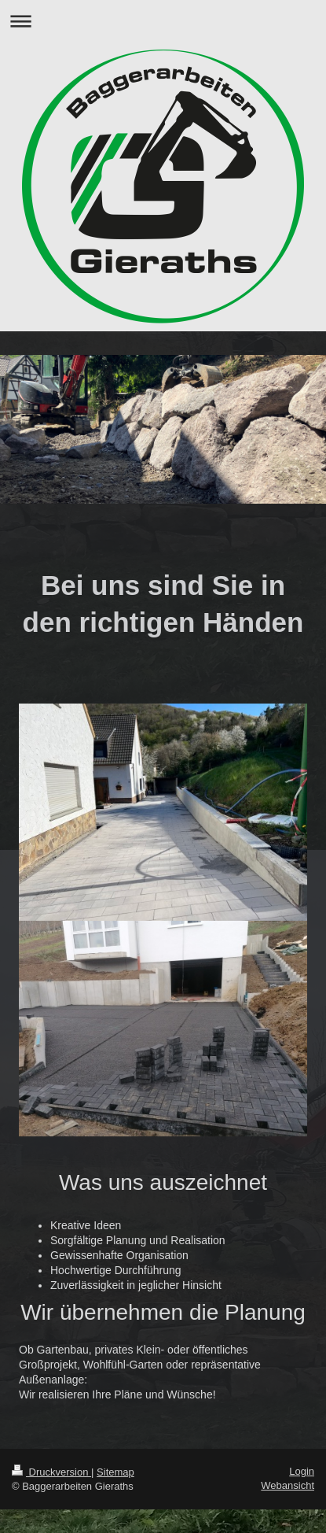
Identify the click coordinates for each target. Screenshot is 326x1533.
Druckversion (51, 1472)
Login (301, 1471)
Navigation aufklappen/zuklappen (163, 21)
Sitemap (115, 1472)
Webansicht (287, 1485)
